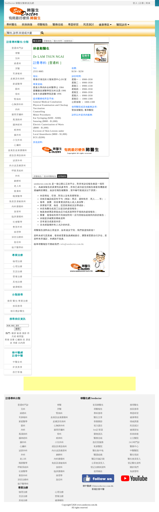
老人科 (17, 186)
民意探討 (88, 24)
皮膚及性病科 (17, 79)
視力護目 (98, 425)
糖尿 (14, 333)
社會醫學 (17, 222)
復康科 (17, 191)
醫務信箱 (58, 24)
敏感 (19, 333)
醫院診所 (123, 24)
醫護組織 (98, 455)
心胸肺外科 (18, 104)
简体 (148, 3)
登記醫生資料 (134, 463)
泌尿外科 (17, 160)
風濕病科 (17, 119)
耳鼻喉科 (17, 73)
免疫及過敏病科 (17, 201)
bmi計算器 (98, 430)
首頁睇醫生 (98, 405)
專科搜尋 (98, 413)
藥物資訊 (98, 434)
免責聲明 (134, 471)
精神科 (17, 130)
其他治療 (17, 282)
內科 (17, 109)
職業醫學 (17, 196)
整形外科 (17, 227)
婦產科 (17, 63)
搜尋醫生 (134, 405)
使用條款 (98, 471)
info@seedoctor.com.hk (72, 244)
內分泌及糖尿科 (17, 165)
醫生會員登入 (134, 459)
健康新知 (134, 430)
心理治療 (17, 266)
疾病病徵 (27, 24)
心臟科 (17, 145)
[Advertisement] (88, 164)
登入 (135, 3)
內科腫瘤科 (18, 206)
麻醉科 (17, 181)
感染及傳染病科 (17, 155)
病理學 (17, 232)
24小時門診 (134, 442)
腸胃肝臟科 (18, 114)
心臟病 (18, 340)
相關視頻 (68, 41)
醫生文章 (98, 417)
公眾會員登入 (98, 463)
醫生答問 (58, 41)
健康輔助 (17, 287)
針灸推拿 (17, 367)
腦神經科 (17, 125)
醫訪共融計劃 (98, 459)
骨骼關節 (98, 421)
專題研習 (73, 24)
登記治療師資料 (98, 467)
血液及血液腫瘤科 (17, 150)
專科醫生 (11, 24)
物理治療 (17, 261)
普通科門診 (18, 48)
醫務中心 (134, 446)
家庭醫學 (17, 84)
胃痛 (7, 340)
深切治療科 (18, 237)
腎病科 (17, 99)
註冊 (141, 3)
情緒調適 (134, 421)
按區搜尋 (17, 306)
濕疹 (24, 333)
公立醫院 (134, 438)
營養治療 (17, 276)
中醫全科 (17, 362)
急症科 (17, 242)
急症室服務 (98, 442)
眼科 (17, 89)
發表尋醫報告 (50, 176)
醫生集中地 (98, 450)
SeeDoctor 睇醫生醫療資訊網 (19, 3)
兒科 (17, 58)
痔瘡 (15, 343)
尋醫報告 (42, 24)
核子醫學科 (18, 247)
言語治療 (17, 271)
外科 (17, 176)
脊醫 (17, 53)
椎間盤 (20, 336)
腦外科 (17, 135)
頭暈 (12, 340)
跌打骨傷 (17, 372)
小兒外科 (17, 140)
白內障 (21, 343)
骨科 (17, 94)
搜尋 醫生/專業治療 (17, 301)
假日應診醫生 (17, 311)
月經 (14, 336)
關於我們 (134, 467)
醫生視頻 (134, 455)
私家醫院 (98, 446)
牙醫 (17, 68)
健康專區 (105, 24)
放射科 (17, 211)
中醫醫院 (134, 450)
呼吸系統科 (18, 170)
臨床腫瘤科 (18, 216)
